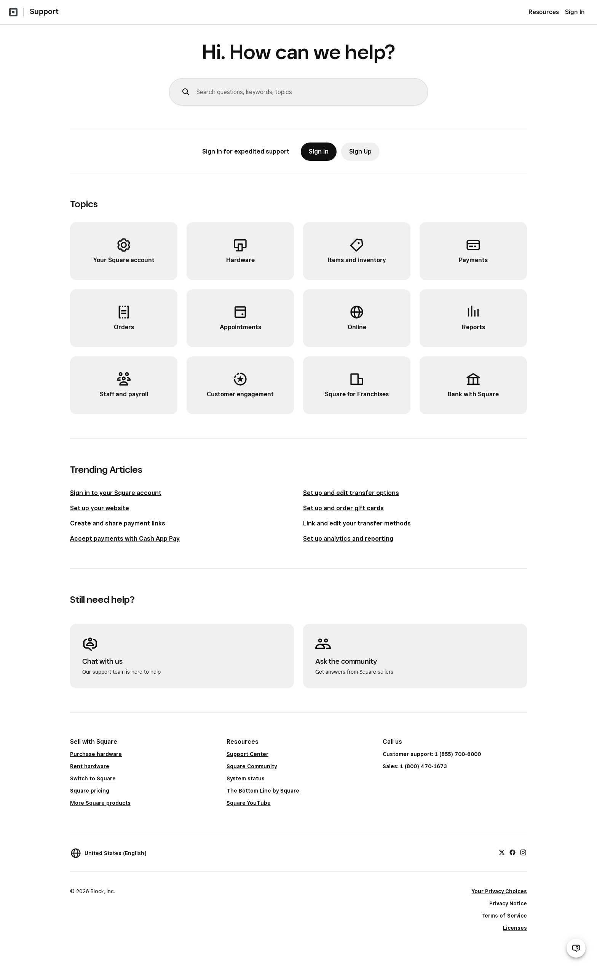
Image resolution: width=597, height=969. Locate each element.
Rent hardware (89, 766)
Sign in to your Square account (115, 493)
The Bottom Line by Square (263, 791)
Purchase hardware (96, 754)
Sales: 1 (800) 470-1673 (415, 766)
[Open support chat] (576, 948)
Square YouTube (249, 803)
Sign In (575, 12)
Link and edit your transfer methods (357, 523)
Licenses (515, 928)
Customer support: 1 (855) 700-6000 (432, 754)
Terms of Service (504, 916)
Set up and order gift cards (343, 508)
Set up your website (99, 508)
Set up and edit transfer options (351, 493)
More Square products (100, 803)
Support (44, 11)
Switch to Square (93, 778)
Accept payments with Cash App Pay (125, 538)
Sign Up (360, 151)
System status (246, 778)
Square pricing (89, 791)
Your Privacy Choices (499, 891)
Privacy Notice (508, 903)
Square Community (252, 766)
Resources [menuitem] (543, 12)
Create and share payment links (117, 523)
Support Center (247, 754)
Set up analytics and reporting (348, 538)
